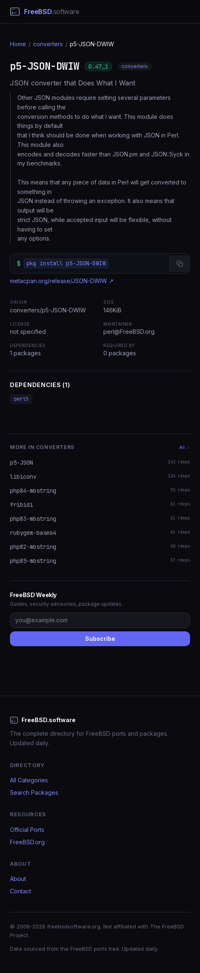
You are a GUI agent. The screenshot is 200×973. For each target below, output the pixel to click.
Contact (20, 891)
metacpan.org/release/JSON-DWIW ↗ (62, 280)
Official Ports (27, 829)
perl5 (21, 399)
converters (48, 43)
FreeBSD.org (27, 841)
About (18, 878)
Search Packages (34, 792)
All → (184, 447)
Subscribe (100, 638)
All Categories (29, 780)
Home (18, 43)
